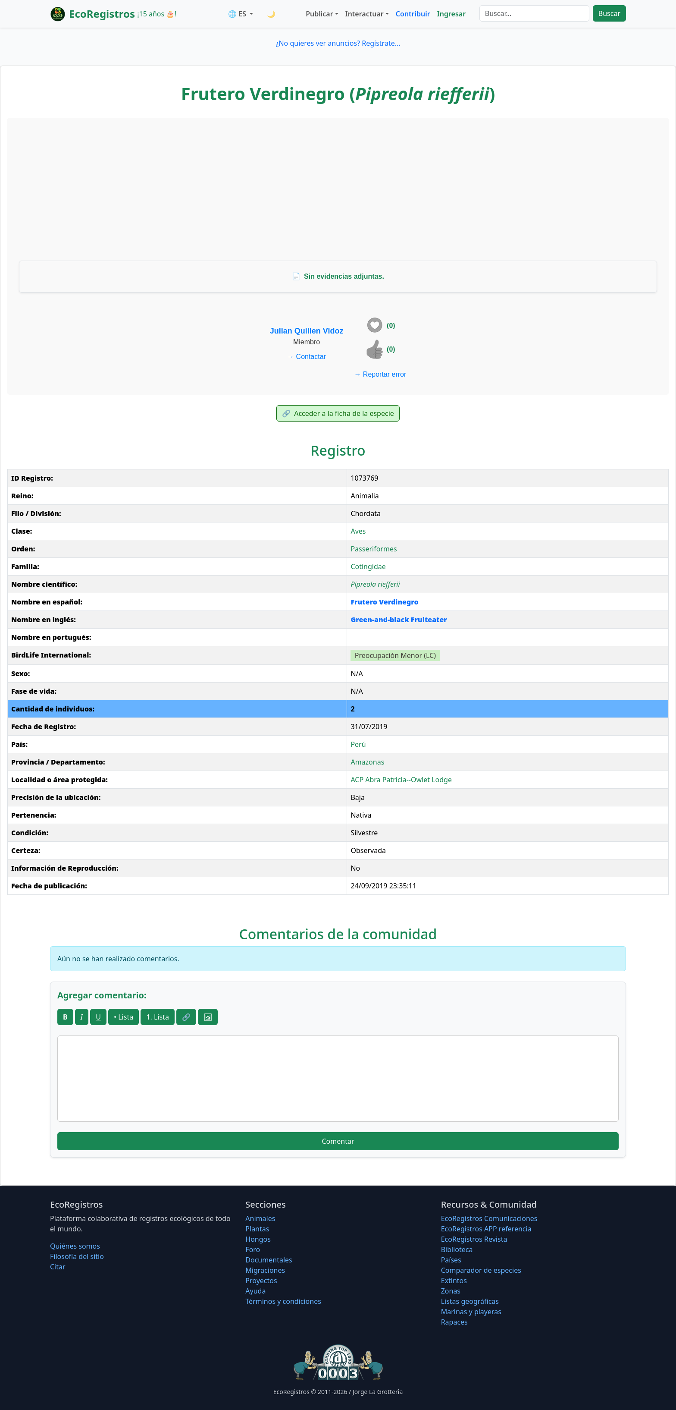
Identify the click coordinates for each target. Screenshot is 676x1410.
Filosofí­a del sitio (77, 1256)
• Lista (123, 1017)
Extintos (454, 1280)
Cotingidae (368, 566)
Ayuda (255, 1291)
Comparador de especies (481, 1270)
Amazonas (367, 762)
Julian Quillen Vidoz (307, 331)
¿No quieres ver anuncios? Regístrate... (337, 43)
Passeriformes (374, 549)
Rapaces (454, 1322)
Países (451, 1260)
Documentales (268, 1260)
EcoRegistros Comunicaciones (489, 1218)
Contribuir (413, 14)
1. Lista (157, 1017)
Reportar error (380, 374)
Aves (358, 531)
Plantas (257, 1229)
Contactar (306, 356)
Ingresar (451, 14)
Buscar (609, 13)
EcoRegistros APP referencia (486, 1229)
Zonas (450, 1291)
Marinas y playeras (471, 1311)
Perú (358, 744)
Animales (260, 1218)
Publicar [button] (319, 14)
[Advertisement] (338, 189)
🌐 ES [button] (238, 14)
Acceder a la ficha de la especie (338, 413)
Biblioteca (457, 1249)
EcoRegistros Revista (474, 1239)
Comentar (338, 1141)
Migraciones (265, 1270)
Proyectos (261, 1280)
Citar (58, 1267)
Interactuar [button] (364, 14)
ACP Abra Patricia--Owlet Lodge (401, 779)
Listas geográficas (470, 1301)
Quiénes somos (75, 1246)
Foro (252, 1249)
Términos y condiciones (283, 1301)
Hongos (258, 1239)
